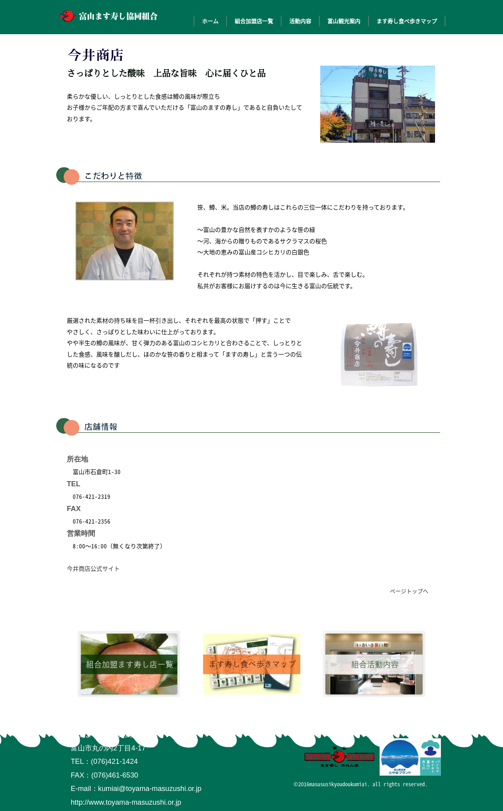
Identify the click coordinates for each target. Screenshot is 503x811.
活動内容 (300, 21)
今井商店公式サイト (93, 568)
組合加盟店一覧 (254, 21)
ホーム (210, 21)
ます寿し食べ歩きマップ (406, 21)
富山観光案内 (343, 21)
